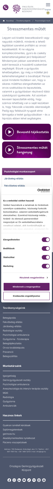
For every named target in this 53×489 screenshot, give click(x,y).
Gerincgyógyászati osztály (17, 380)
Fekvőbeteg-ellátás (14, 185)
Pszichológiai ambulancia (16, 334)
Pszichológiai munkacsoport (19, 171)
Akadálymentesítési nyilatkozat (19, 438)
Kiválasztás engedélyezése (26, 296)
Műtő (5, 392)
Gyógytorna (9, 401)
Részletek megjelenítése (32, 277)
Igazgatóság (9, 375)
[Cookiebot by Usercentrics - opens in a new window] (38, 190)
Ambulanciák (9, 405)
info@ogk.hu (41, 452)
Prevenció (8, 351)
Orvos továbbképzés (13, 347)
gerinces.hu (9, 433)
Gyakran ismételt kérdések (16, 425)
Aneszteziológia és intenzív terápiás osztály (25, 388)
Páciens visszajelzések (15, 442)
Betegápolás (9, 317)
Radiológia (8, 397)
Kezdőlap (8, 21)
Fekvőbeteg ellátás (12, 322)
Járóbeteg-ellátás (13, 178)
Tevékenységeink (23, 21)
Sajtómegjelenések (12, 429)
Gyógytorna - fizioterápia (16, 339)
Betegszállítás (10, 356)
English (48, 10)
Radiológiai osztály (12, 330)
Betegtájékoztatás (12, 343)
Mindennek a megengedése (26, 286)
